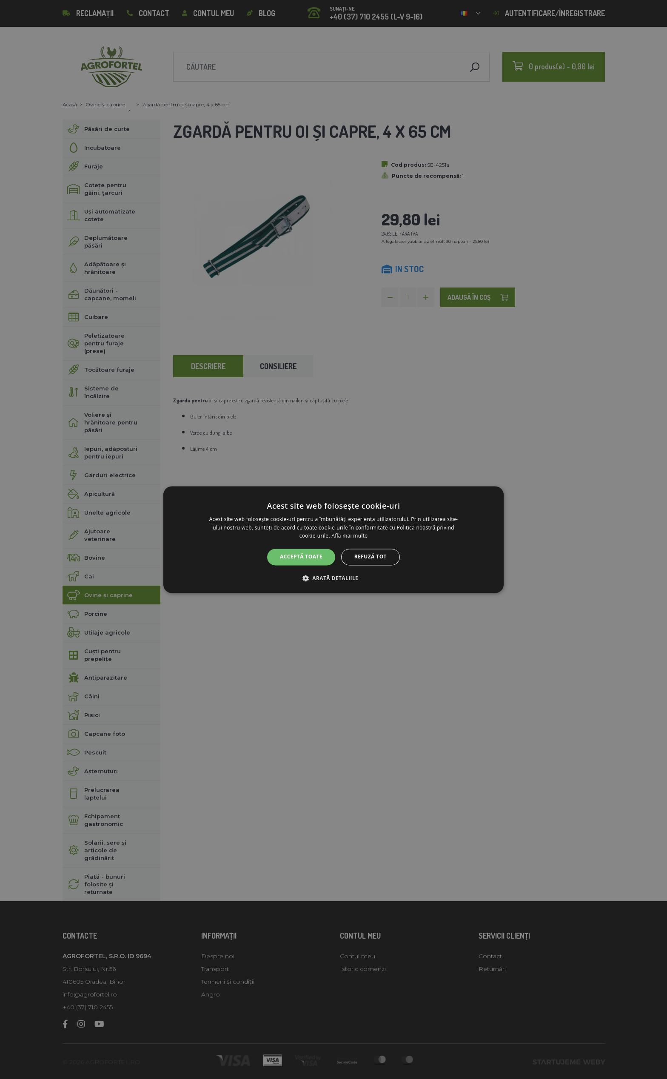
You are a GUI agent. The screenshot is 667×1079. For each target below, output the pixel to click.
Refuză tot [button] (370, 557)
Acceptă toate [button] (301, 557)
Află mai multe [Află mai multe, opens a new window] (349, 536)
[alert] (333, 539)
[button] (333, 578)
